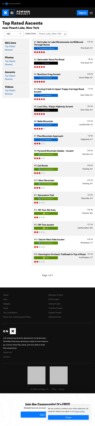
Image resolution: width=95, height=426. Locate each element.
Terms (53, 389)
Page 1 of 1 (47, 275)
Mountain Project (55, 295)
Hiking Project (54, 303)
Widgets (6, 303)
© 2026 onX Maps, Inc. (40, 389)
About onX (7, 352)
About (5, 295)
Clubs (5, 308)
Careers (6, 356)
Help (5, 299)
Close (68, 417)
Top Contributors (10, 312)
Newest (9, 49)
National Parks (54, 317)
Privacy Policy (80, 411)
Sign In (82, 12)
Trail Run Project (55, 308)
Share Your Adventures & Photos (17, 317)
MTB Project (53, 299)
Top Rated (10, 46)
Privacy (61, 389)
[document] (68, 413)
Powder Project (54, 312)
